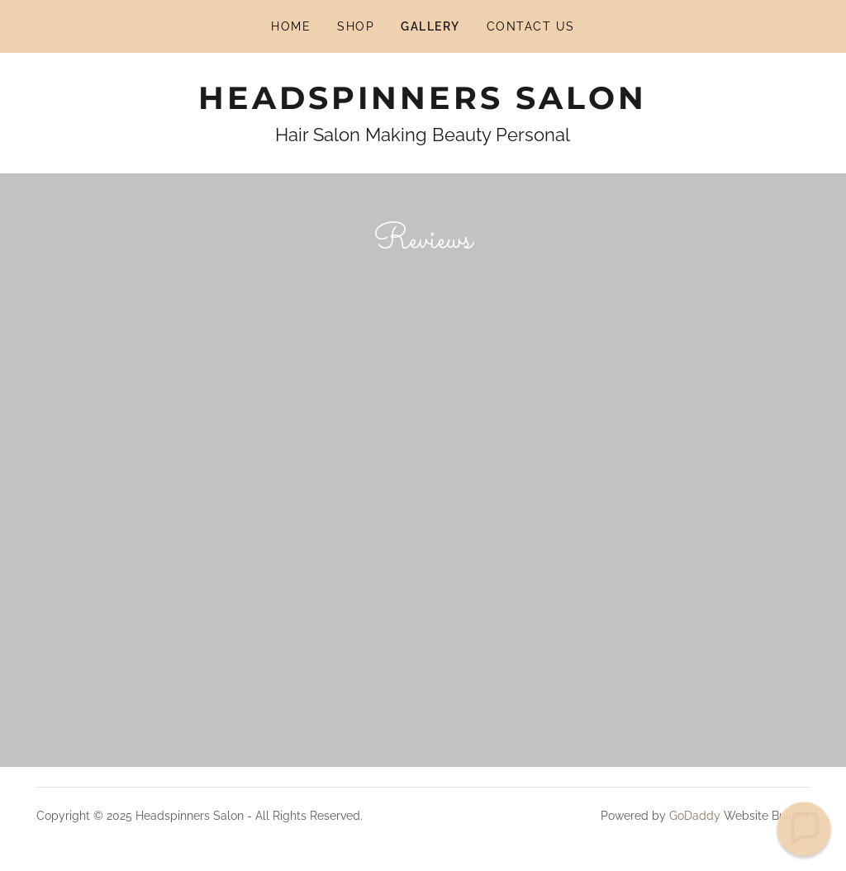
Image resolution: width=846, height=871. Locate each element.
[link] (423, 104)
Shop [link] (355, 26)
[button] (804, 829)
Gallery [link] (430, 26)
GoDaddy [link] (694, 815)
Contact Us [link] (531, 26)
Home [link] (291, 26)
